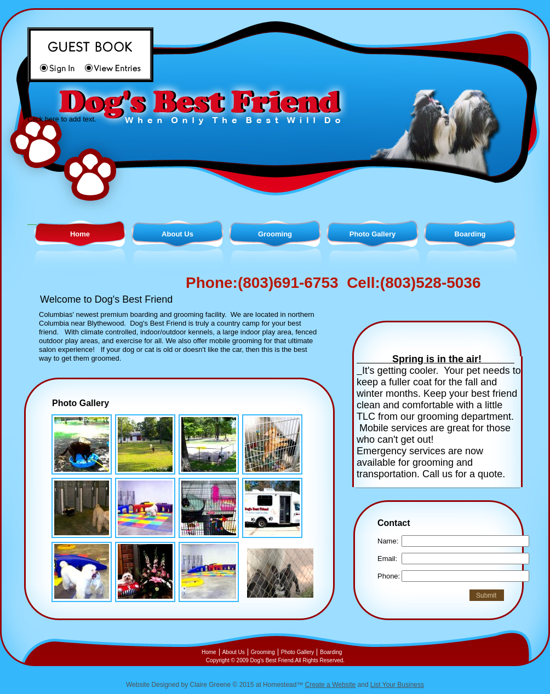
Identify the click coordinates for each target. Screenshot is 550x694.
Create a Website (330, 685)
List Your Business (397, 685)
